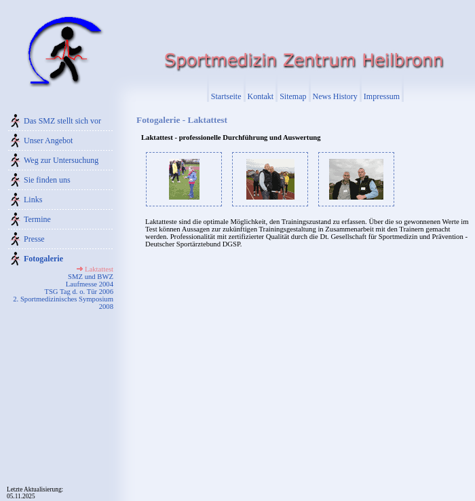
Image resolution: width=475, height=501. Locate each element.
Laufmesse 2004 (89, 284)
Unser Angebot (48, 140)
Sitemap (293, 96)
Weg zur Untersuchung (61, 160)
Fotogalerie (43, 258)
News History (335, 96)
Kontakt (261, 96)
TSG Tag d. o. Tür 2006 (78, 291)
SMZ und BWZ (90, 276)
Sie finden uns (47, 180)
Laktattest (99, 269)
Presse (34, 239)
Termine (37, 219)
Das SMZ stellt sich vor (62, 121)
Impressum (382, 96)
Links (33, 199)
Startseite (226, 96)
